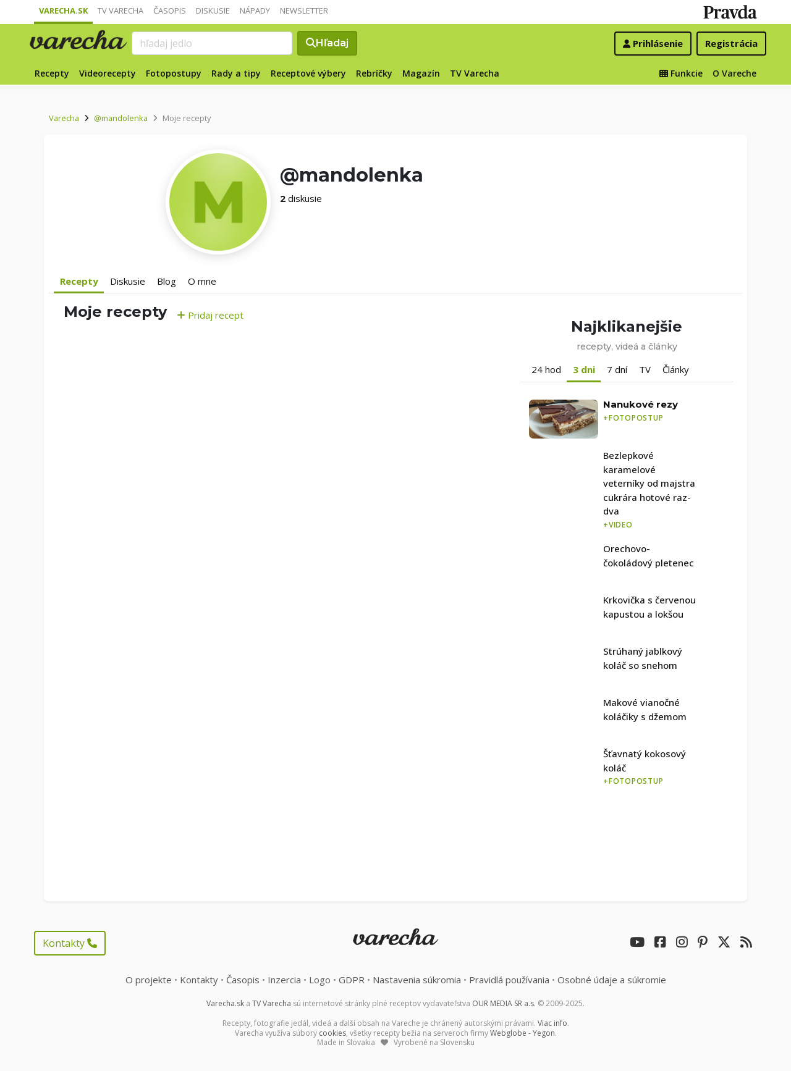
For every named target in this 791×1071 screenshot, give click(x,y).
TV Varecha (120, 10)
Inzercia (284, 979)
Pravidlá (509, 979)
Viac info (552, 1023)
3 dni (584, 369)
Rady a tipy (236, 73)
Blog (166, 281)
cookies (332, 1033)
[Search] (212, 43)
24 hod (546, 369)
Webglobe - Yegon (522, 1033)
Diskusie (213, 10)
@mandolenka (121, 118)
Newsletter (304, 10)
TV (645, 369)
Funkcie (681, 73)
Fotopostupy (173, 73)
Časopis (169, 10)
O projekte (148, 979)
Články (675, 369)
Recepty (52, 73)
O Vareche (734, 73)
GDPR (352, 979)
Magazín (421, 73)
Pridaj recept (210, 315)
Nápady (255, 10)
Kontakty (70, 943)
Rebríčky (374, 73)
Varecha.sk (63, 10)
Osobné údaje (611, 979)
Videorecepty (107, 73)
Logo (320, 979)
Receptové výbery (308, 73)
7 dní (617, 369)
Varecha (64, 118)
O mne (202, 281)
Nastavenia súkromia (417, 979)
